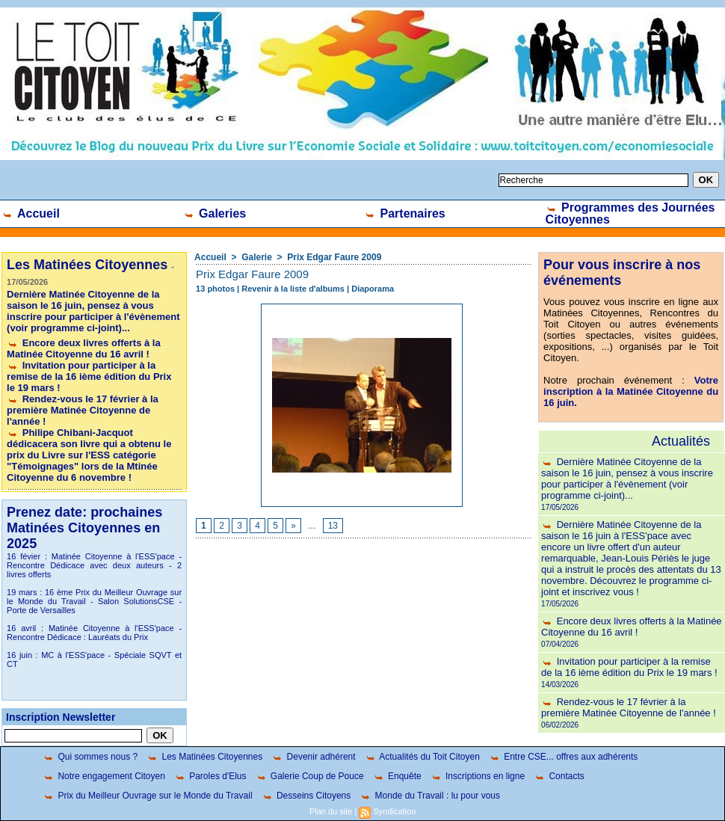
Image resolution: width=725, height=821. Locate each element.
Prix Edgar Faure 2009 (334, 257)
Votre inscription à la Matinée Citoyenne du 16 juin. (630, 391)
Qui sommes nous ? (90, 756)
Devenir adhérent (313, 756)
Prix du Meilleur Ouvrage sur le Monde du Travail (147, 795)
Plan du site (330, 811)
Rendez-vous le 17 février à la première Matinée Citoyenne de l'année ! (82, 410)
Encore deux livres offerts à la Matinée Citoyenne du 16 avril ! (84, 348)
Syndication (394, 811)
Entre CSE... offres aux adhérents (563, 756)
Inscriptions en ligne (478, 776)
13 (333, 525)
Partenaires (404, 213)
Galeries (215, 213)
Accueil (30, 213)
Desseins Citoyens (306, 795)
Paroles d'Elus (210, 776)
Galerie (256, 257)
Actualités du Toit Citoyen (422, 756)
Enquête (397, 776)
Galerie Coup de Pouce (310, 776)
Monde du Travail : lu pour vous (430, 795)
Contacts (559, 776)
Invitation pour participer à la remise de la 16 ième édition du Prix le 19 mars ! (89, 376)
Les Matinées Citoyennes (204, 756)
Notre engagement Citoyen (104, 776)
